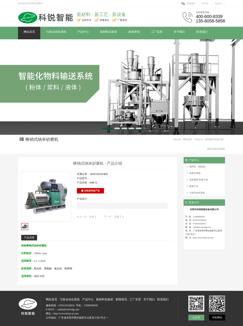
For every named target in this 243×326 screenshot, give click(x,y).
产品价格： (83, 182)
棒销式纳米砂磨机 (216, 149)
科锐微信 (188, 3)
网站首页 (187, 139)
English (218, 3)
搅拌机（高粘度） (198, 166)
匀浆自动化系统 (197, 193)
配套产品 (193, 186)
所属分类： (83, 174)
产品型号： (83, 178)
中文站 (205, 3)
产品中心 (198, 139)
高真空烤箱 (194, 173)
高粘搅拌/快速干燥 (214, 139)
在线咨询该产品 (90, 190)
